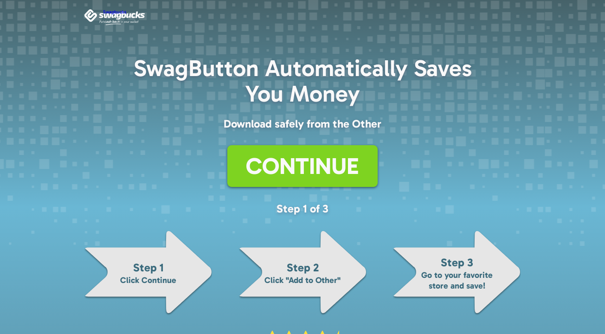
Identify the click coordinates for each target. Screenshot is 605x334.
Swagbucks (114, 12)
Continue (302, 166)
